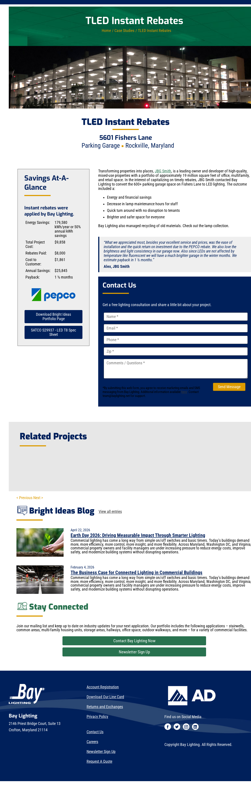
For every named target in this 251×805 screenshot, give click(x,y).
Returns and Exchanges (105, 707)
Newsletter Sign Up (134, 651)
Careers (92, 742)
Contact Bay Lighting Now (134, 640)
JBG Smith (163, 171)
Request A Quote (99, 761)
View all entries (110, 512)
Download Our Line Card (105, 697)
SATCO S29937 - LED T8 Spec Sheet (53, 332)
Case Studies (124, 30)
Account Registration (103, 687)
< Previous (24, 498)
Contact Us (95, 732)
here (184, 392)
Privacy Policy (97, 716)
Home (106, 30)
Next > (38, 498)
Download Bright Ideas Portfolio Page (53, 316)
